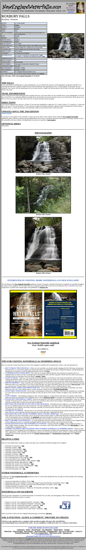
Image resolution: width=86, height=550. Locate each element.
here (48, 371)
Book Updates (28, 531)
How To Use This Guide (66, 531)
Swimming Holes (52, 531)
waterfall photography (61, 389)
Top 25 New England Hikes (39, 533)
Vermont (17, 25)
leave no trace (76, 384)
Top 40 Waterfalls (39, 531)
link (23, 446)
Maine (28, 529)
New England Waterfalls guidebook (43, 343)
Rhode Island (58, 529)
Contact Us (78, 531)
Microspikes (74, 425)
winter (62, 423)
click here (49, 513)
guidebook (41, 73)
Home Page (8, 531)
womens (38, 376)
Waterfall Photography (22, 533)
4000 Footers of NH (55, 533)
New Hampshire (47, 529)
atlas (41, 55)
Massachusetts (36, 529)
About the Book (18, 531)
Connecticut (21, 529)
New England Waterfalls (23, 76)
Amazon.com (44, 287)
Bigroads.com (67, 533)
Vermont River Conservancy (61, 433)
